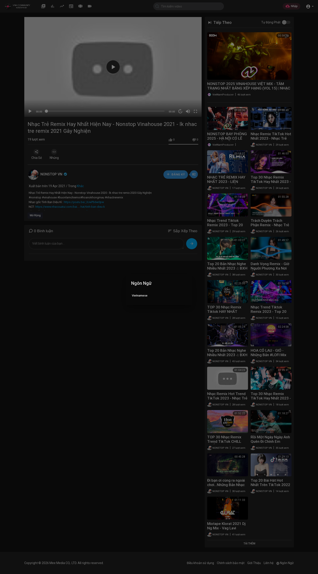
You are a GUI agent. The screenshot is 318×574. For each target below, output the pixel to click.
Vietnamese (140, 295)
